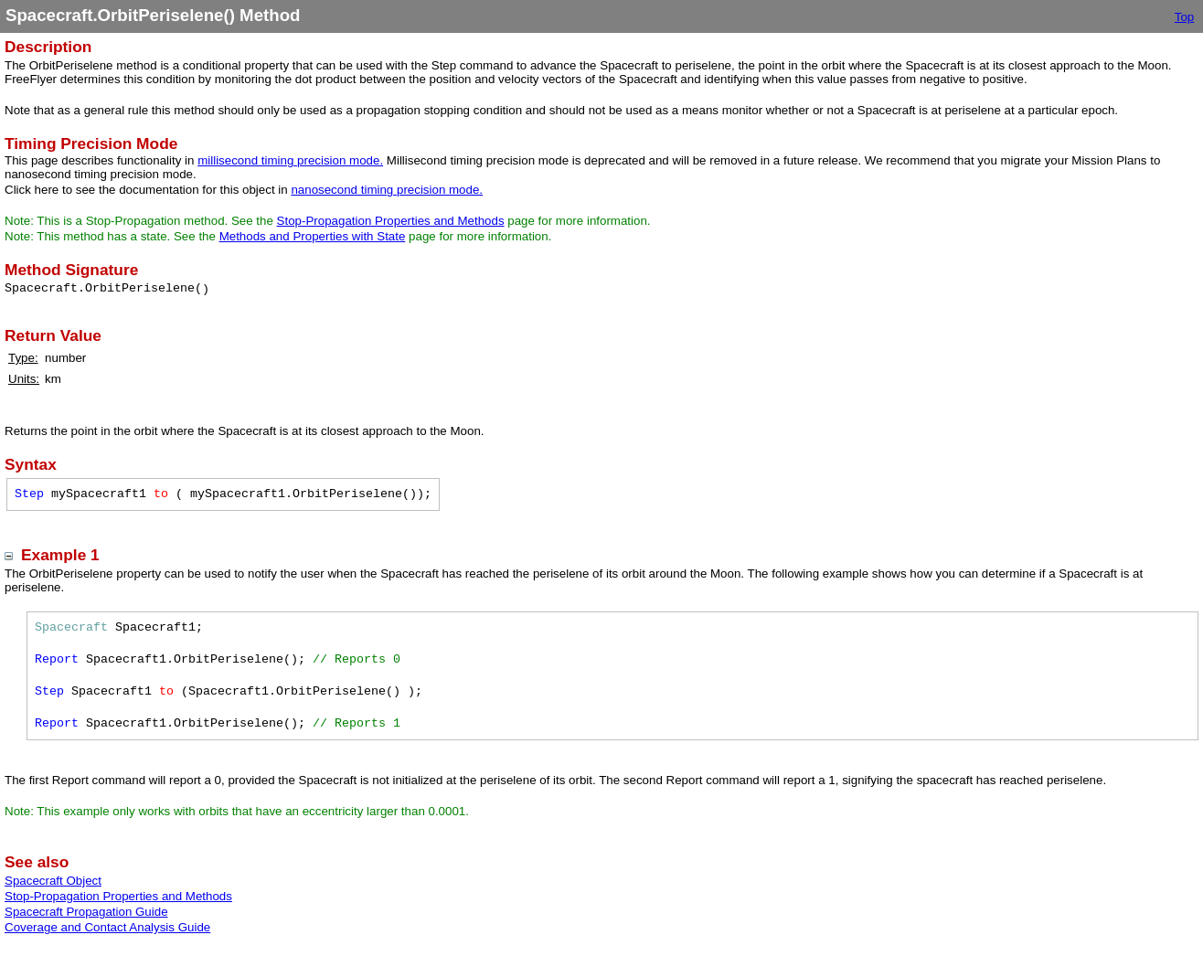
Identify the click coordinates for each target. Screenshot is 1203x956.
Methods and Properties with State (312, 236)
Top (1185, 17)
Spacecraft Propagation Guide (86, 912)
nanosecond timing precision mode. (387, 190)
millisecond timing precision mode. (290, 160)
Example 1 (60, 555)
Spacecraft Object (53, 880)
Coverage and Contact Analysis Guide (107, 927)
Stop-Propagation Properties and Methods (391, 221)
